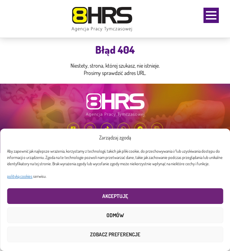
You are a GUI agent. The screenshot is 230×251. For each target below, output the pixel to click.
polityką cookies (19, 176)
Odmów (115, 215)
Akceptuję (115, 196)
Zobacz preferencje (115, 234)
